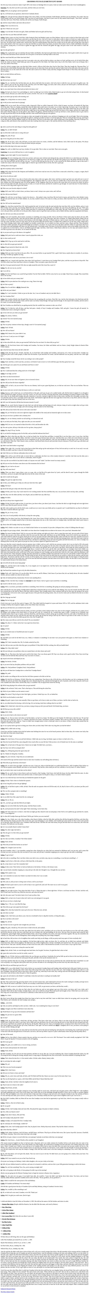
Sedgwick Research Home (8, 1289)
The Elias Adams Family (8, 1292)
